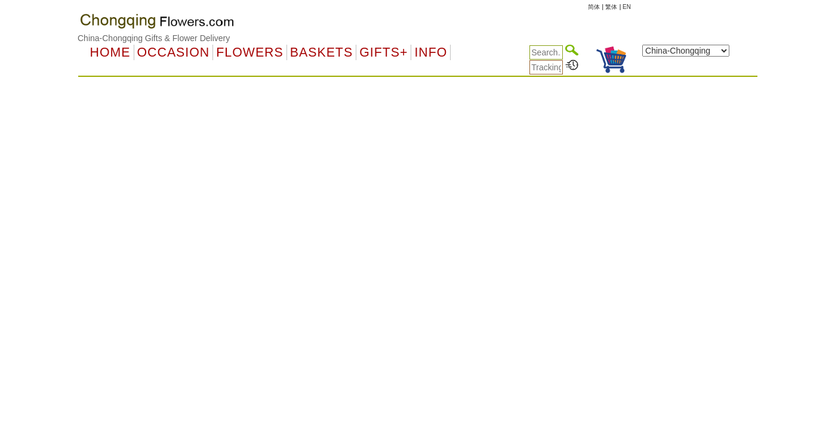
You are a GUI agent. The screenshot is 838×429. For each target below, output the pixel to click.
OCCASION (173, 52)
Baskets (321, 52)
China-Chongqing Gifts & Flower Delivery (154, 38)
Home (110, 52)
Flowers (249, 52)
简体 (594, 7)
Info (430, 52)
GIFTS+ (383, 52)
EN (627, 7)
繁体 (611, 7)
